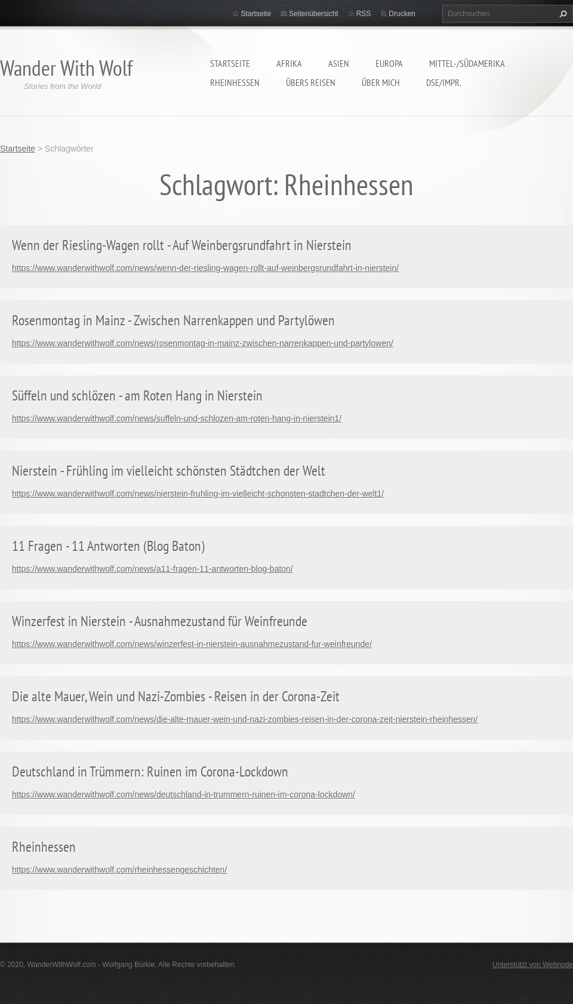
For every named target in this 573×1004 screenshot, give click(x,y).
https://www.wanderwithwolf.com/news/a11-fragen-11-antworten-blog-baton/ (152, 569)
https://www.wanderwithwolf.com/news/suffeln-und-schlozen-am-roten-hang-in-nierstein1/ (176, 418)
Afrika (289, 63)
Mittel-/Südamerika (467, 63)
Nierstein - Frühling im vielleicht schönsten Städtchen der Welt (168, 470)
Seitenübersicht (313, 14)
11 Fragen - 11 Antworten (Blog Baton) (108, 546)
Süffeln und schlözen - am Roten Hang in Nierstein (137, 395)
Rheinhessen (235, 82)
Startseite (230, 63)
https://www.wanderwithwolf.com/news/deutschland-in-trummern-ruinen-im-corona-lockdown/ (183, 794)
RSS (363, 14)
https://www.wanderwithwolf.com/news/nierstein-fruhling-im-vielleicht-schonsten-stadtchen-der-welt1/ (198, 493)
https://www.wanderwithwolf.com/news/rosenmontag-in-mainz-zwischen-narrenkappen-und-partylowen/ (202, 343)
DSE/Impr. (443, 82)
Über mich (381, 82)
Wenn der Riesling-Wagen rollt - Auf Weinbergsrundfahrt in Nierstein (182, 245)
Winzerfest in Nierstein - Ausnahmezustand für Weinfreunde (159, 621)
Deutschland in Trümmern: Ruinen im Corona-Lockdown (150, 771)
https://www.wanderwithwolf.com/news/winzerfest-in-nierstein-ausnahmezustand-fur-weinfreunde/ (192, 644)
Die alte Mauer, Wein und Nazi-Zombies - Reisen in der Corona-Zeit (176, 696)
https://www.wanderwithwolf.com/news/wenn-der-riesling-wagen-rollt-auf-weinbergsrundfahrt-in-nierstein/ (205, 268)
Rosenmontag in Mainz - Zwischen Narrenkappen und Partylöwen (173, 320)
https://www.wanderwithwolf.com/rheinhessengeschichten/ (119, 869)
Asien (338, 63)
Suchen (562, 14)
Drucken (402, 14)
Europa (389, 63)
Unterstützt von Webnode (532, 964)
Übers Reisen (310, 82)
